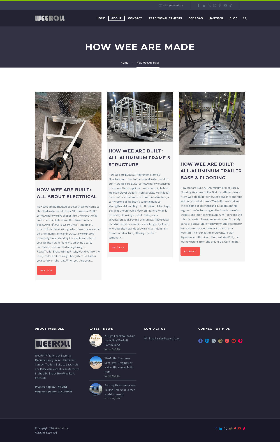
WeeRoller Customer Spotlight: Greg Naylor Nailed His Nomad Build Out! (119, 365)
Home (101, 18)
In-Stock (216, 18)
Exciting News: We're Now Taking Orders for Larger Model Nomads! (120, 389)
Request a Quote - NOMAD (51, 387)
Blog (233, 18)
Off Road (195, 18)
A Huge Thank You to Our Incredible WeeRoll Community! (120, 340)
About (116, 18)
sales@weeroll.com (173, 5)
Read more (46, 270)
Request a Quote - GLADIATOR (53, 391)
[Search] (244, 18)
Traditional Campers (165, 18)
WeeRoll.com (62, 428)
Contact (135, 18)
